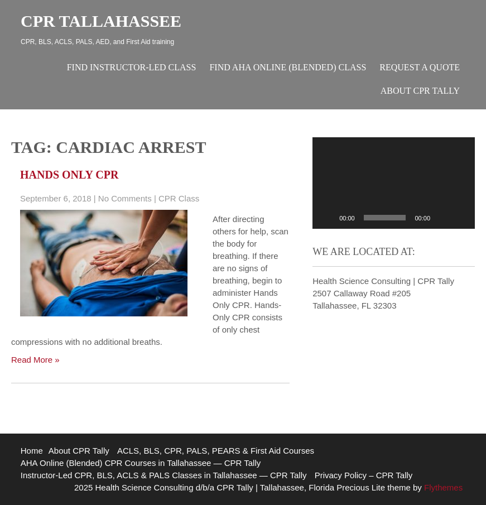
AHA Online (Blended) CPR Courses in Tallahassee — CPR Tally (141, 463)
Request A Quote (419, 67)
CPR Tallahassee (101, 21)
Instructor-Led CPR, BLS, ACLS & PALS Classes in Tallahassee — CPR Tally (164, 475)
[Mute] (442, 217)
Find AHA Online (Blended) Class (287, 67)
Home (32, 450)
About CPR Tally (420, 90)
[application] (393, 183)
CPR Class (178, 198)
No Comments (125, 198)
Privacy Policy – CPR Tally (364, 475)
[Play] (327, 217)
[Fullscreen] (460, 217)
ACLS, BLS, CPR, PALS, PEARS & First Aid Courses (215, 450)
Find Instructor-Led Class (131, 67)
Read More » (35, 359)
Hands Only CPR (69, 175)
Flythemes (442, 487)
